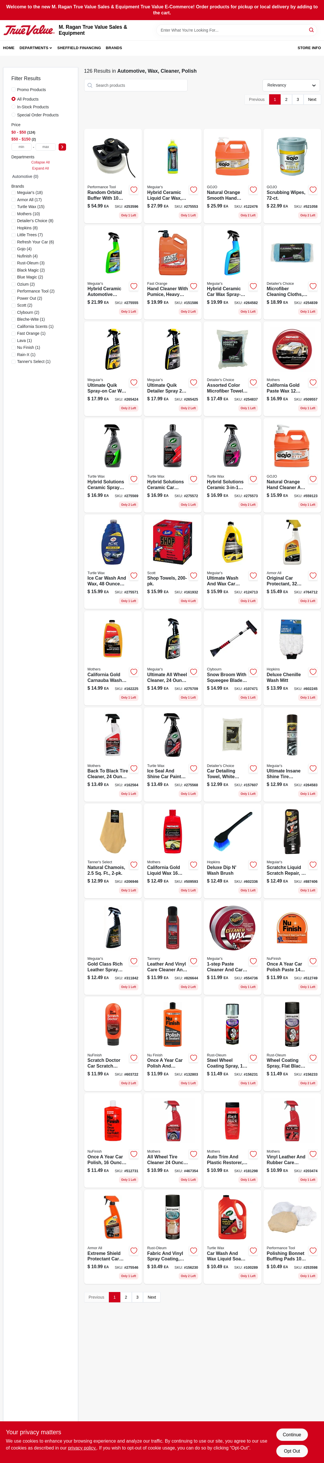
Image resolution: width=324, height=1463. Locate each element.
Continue (292, 1434)
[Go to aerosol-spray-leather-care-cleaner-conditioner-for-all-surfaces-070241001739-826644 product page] (173, 947)
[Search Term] (236, 30)
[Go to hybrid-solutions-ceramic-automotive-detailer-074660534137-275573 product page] (232, 465)
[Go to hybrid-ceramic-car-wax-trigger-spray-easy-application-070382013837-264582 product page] (232, 272)
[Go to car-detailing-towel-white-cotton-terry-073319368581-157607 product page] (232, 755)
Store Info (309, 48)
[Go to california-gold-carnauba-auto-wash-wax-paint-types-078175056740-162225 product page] (113, 658)
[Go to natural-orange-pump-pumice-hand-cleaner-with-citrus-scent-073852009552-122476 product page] (232, 176)
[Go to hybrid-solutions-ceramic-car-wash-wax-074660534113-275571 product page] (113, 562)
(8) (35, 220)
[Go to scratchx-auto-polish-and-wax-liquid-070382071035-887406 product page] (292, 851)
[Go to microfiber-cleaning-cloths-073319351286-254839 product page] (292, 272)
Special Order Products (38, 115)
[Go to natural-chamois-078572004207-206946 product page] (113, 851)
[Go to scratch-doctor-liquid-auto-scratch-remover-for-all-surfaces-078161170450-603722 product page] (113, 1044)
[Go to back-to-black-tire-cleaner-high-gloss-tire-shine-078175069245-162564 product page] (113, 755)
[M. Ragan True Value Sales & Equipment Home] (29, 30)
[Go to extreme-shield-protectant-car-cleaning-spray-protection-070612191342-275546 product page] (113, 1237)
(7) (30, 234)
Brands (114, 48)
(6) (35, 242)
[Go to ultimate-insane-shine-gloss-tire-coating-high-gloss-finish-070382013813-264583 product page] (292, 755)
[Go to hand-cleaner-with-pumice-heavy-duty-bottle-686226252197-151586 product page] (173, 272)
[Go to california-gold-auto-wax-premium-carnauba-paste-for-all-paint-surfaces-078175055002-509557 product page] (292, 369)
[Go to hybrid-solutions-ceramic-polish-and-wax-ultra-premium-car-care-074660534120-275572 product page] (173, 465)
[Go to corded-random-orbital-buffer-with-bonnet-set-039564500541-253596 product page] (113, 176)
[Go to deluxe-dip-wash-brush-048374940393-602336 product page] (232, 851)
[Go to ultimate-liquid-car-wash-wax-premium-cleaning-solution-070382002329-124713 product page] (232, 562)
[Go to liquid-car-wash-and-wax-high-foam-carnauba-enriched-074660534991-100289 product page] (232, 1237)
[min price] (21, 147)
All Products (28, 99)
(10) (28, 214)
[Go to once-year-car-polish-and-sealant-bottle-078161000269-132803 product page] (173, 1044)
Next (312, 99)
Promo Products (31, 89)
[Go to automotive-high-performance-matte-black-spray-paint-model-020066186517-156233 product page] (292, 1044)
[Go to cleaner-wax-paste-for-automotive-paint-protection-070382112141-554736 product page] (232, 947)
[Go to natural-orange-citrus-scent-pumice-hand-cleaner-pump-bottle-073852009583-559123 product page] (292, 465)
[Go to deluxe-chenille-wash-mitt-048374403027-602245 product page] (292, 658)
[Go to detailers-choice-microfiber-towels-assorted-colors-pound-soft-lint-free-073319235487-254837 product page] (232, 369)
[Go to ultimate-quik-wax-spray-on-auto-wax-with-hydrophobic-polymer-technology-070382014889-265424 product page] (113, 369)
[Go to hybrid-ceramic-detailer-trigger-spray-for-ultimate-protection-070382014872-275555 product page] (113, 272)
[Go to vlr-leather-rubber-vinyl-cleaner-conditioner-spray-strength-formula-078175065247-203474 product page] (292, 1140)
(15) (31, 206)
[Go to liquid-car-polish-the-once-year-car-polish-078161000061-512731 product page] (113, 1140)
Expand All (40, 168)
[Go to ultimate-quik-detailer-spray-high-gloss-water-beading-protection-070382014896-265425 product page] (173, 369)
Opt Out (292, 1451)
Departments (34, 48)
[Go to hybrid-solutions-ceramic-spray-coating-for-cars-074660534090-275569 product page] (113, 465)
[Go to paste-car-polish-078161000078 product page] (292, 947)
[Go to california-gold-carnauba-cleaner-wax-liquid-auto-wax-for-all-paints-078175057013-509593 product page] (173, 851)
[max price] (46, 147)
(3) (31, 263)
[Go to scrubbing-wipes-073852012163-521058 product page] (292, 176)
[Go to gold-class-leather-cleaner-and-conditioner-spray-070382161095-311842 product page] (113, 947)
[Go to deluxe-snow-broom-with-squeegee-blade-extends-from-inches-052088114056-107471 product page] (232, 658)
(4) (24, 249)
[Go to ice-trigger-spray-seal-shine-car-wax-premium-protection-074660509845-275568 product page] (173, 755)
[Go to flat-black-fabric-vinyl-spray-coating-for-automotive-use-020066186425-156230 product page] (173, 1237)
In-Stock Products (33, 106)
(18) (30, 192)
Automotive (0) (25, 176)
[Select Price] (62, 147)
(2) (31, 270)
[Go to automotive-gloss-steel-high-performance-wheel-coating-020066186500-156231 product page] (232, 1044)
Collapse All (40, 162)
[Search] (312, 29)
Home (9, 48)
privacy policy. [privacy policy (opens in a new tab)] (82, 1447)
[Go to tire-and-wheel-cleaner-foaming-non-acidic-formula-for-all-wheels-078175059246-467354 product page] (173, 1140)
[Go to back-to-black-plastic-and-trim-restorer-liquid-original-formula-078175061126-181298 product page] (232, 1140)
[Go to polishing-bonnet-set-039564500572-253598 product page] (292, 1237)
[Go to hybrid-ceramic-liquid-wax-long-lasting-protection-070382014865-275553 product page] (173, 176)
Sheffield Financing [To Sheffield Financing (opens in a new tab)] (79, 48)
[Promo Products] (13, 89)
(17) (29, 199)
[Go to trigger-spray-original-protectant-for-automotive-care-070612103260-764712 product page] (292, 562)
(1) (31, 319)
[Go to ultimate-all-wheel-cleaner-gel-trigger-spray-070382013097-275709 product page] (173, 658)
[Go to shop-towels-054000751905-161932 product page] (173, 562)
